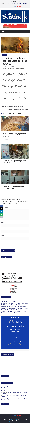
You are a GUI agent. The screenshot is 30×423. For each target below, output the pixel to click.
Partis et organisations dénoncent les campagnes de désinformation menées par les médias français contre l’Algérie (13, 312)
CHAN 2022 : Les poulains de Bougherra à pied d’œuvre (18, 109)
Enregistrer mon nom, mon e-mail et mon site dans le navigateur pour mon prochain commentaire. (15, 245)
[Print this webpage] (1, 217)
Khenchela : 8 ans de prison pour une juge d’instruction (14, 187)
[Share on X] (1, 208)
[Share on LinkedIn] (1, 211)
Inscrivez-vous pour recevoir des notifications (9, 378)
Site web (3, 235)
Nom (3, 222)
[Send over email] (1, 214)
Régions (4, 54)
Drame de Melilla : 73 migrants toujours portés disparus (12, 106)
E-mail (3, 228)
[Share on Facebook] (1, 206)
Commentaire (5, 207)
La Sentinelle (12, 66)
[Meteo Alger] (15, 341)
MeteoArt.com (17, 350)
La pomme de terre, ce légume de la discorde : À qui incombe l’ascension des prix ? (14, 135)
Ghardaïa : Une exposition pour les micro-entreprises (14, 161)
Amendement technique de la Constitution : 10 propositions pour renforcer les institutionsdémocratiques (13, 301)
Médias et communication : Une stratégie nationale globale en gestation (14, 306)
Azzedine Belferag (4, 386)
